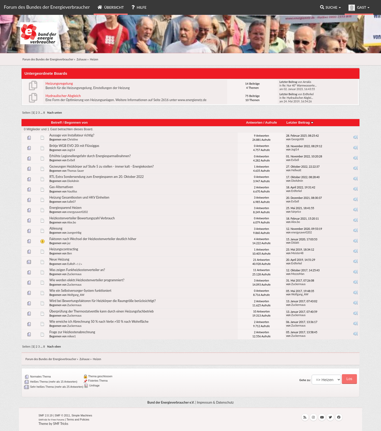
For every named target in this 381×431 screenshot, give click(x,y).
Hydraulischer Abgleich (63, 95)
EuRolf (71, 263)
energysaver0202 (77, 211)
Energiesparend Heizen (65, 208)
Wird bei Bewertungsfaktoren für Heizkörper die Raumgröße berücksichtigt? (102, 301)
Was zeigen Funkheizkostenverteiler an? (77, 270)
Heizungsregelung (59, 83)
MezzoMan (297, 273)
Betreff (56, 122)
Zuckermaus (74, 274)
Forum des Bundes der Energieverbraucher (47, 7)
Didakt (295, 242)
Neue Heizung (59, 259)
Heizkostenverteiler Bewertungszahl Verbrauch (82, 218)
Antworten (254, 122)
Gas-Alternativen (61, 187)
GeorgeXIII (297, 139)
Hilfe (139, 7)
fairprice (296, 211)
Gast (359, 8)
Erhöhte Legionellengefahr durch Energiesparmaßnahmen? (90, 156)
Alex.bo (71, 222)
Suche (330, 7)
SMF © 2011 (62, 415)
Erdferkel (308, 94)
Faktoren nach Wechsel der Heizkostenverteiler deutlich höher (92, 239)
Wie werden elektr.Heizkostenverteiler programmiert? (86, 280)
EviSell (71, 160)
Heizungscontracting (63, 249)
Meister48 (297, 253)
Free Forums (57, 419)
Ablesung (55, 228)
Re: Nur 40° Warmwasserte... (299, 85)
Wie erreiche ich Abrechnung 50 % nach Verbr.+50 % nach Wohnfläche (98, 322)
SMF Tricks (60, 424)
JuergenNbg (74, 232)
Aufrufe (271, 122)
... (41, 112)
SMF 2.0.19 (45, 415)
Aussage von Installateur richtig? (71, 135)
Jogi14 (71, 150)
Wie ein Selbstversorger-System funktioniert (80, 291)
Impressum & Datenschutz (215, 402)
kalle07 (71, 201)
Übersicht (110, 7)
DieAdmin (73, 180)
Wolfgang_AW (75, 294)
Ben (69, 253)
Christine (72, 139)
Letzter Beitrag (300, 122)
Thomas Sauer (75, 170)
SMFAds (42, 419)
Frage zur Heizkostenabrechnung (72, 332)
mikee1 (71, 336)
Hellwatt (296, 170)
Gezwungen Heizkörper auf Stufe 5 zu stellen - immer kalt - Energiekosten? (101, 166)
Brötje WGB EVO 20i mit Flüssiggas (74, 146)
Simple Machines (81, 415)
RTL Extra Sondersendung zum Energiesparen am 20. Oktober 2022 (96, 177)
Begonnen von (76, 122)
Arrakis (307, 81)
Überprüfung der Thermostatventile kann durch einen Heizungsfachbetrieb (101, 311)
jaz (69, 243)
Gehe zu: (305, 380)
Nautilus (72, 191)
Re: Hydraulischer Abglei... (297, 97)
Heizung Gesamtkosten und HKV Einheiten (79, 197)
